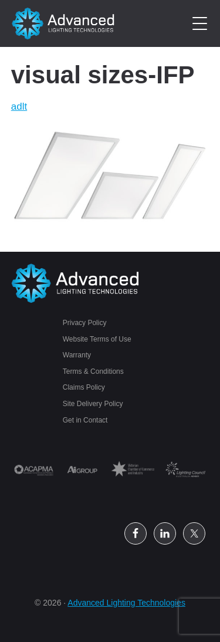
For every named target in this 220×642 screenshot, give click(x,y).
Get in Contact (85, 420)
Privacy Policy (85, 323)
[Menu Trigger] (200, 24)
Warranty (77, 355)
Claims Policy (84, 387)
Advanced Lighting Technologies (126, 602)
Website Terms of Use (97, 339)
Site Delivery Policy (93, 404)
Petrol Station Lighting (63, 23)
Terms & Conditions (93, 371)
